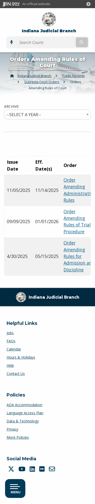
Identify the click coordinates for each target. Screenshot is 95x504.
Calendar (14, 349)
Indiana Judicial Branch (49, 30)
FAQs (11, 341)
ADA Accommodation (24, 404)
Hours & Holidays (21, 357)
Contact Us (16, 373)
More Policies (18, 437)
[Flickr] (42, 469)
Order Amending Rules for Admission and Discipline (79, 256)
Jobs (10, 332)
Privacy (12, 429)
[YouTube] (22, 469)
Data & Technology (23, 421)
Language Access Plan (25, 412)
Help (10, 365)
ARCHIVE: (11, 106)
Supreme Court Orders (41, 82)
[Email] (52, 469)
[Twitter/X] (11, 469)
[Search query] (45, 42)
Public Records (73, 75)
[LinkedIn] (33, 469)
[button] (89, 4)
